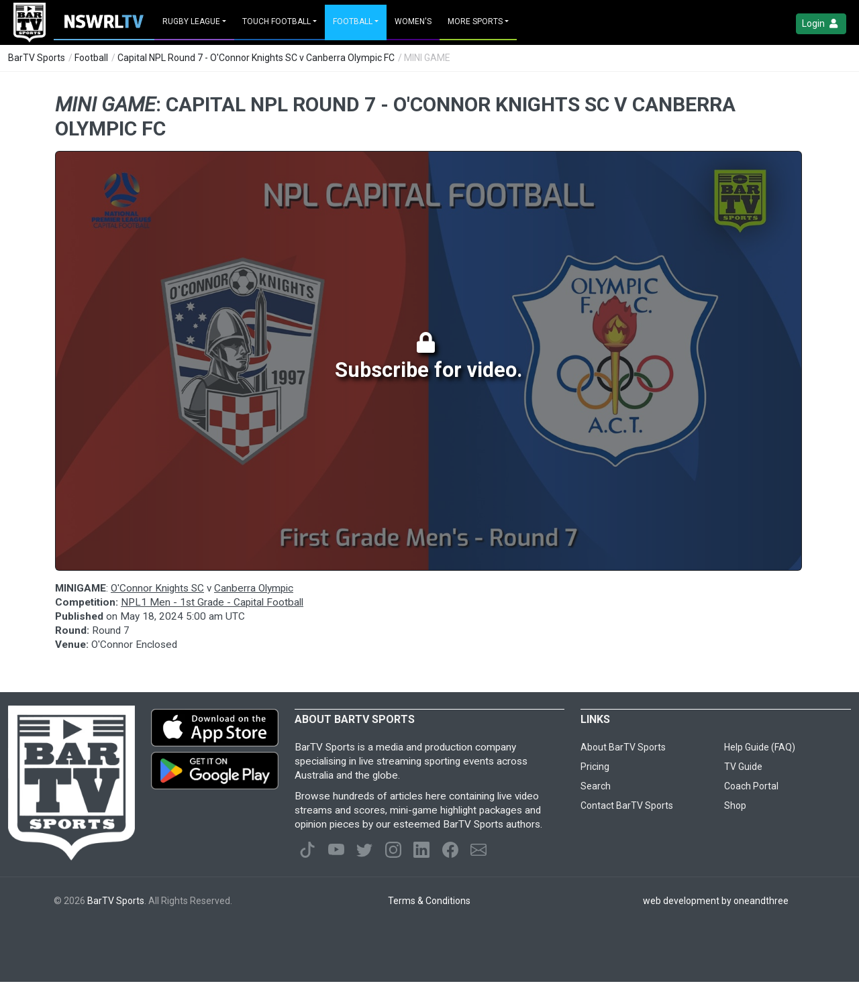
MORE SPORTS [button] (475, 21)
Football (91, 57)
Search (595, 786)
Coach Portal (751, 786)
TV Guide (743, 766)
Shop (735, 805)
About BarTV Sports (623, 747)
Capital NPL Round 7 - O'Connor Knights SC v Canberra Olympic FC (256, 57)
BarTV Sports (36, 57)
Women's (413, 21)
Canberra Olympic (253, 588)
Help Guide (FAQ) (759, 747)
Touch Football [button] (276, 21)
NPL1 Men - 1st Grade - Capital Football (212, 602)
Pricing (594, 766)
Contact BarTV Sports (626, 805)
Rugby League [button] (191, 21)
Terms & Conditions (429, 900)
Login (821, 24)
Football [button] (352, 21)
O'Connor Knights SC (157, 588)
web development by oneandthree (716, 900)
